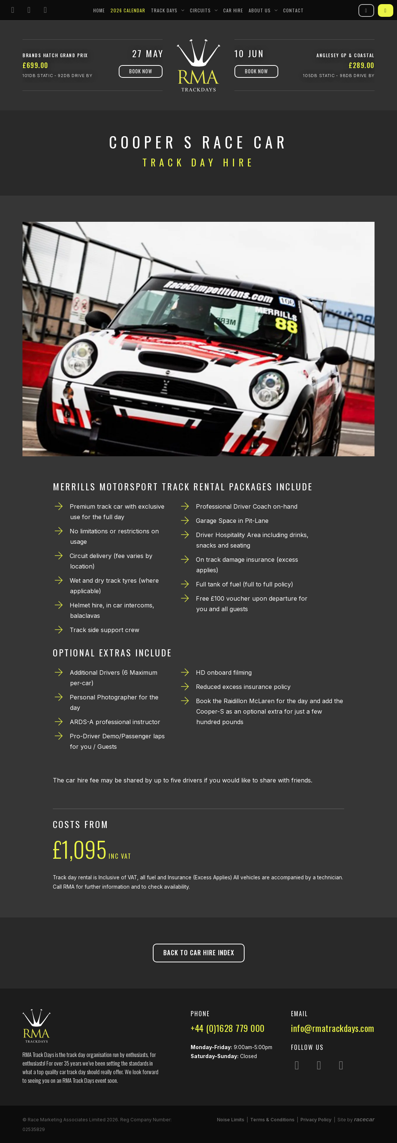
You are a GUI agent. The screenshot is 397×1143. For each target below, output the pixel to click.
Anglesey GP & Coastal (345, 55)
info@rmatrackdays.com (333, 1028)
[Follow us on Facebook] (29, 10)
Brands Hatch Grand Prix (55, 55)
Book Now (140, 71)
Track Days (164, 10)
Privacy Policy (315, 1119)
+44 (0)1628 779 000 (228, 1028)
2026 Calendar (127, 10)
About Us (260, 10)
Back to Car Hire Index (198, 952)
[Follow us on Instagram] (12, 10)
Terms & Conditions (272, 1119)
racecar (364, 1119)
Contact (293, 10)
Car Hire (233, 10)
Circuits (200, 10)
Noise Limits (230, 1119)
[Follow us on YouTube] (45, 10)
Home (99, 10)
